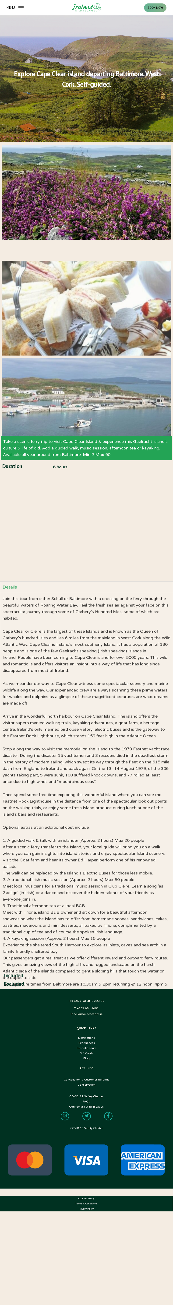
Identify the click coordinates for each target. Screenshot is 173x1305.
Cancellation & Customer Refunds (86, 1079)
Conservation (86, 1084)
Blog (86, 1058)
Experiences (86, 1043)
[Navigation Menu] (15, 7)
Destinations (86, 1037)
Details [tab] (10, 845)
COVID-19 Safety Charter (86, 1128)
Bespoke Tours (86, 1048)
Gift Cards (86, 1053)
